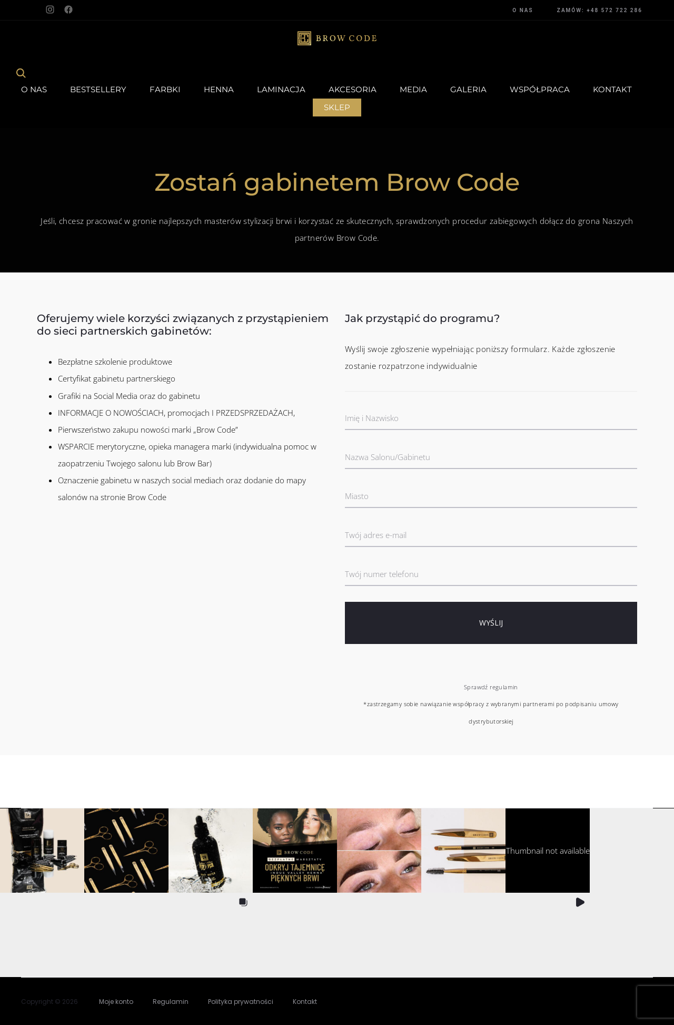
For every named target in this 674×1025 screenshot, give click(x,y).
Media (413, 89)
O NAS (522, 10)
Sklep (337, 107)
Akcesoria (352, 89)
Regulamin (171, 1001)
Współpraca (540, 89)
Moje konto (116, 1001)
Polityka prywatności (240, 1001)
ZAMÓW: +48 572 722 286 (599, 10)
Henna (219, 89)
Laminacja (281, 89)
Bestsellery (98, 89)
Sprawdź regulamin (491, 687)
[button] (42, 850)
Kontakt (612, 89)
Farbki (165, 89)
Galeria (468, 89)
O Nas (34, 89)
